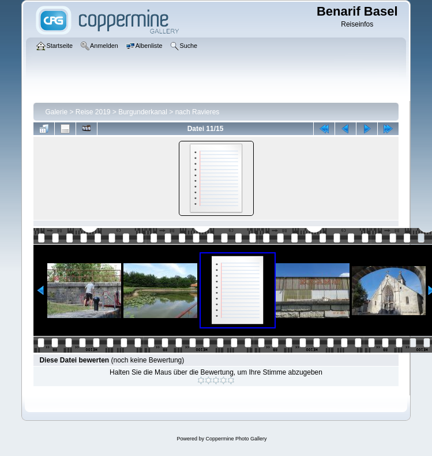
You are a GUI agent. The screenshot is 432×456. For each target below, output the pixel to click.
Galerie (56, 112)
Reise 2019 (93, 112)
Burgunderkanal (142, 112)
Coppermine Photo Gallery (235, 439)
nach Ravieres (197, 112)
